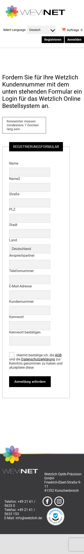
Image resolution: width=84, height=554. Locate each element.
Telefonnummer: (21, 271)
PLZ (12, 209)
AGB (58, 355)
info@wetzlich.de (29, 518)
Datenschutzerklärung (38, 359)
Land (13, 240)
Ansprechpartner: (22, 255)
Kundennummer (21, 301)
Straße (14, 194)
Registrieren (52, 39)
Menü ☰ (70, 55)
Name (13, 163)
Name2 (14, 179)
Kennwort (16, 317)
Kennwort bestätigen (25, 332)
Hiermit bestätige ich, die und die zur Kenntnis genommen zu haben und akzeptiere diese (36, 361)
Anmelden (74, 39)
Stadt (13, 225)
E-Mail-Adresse (20, 286)
